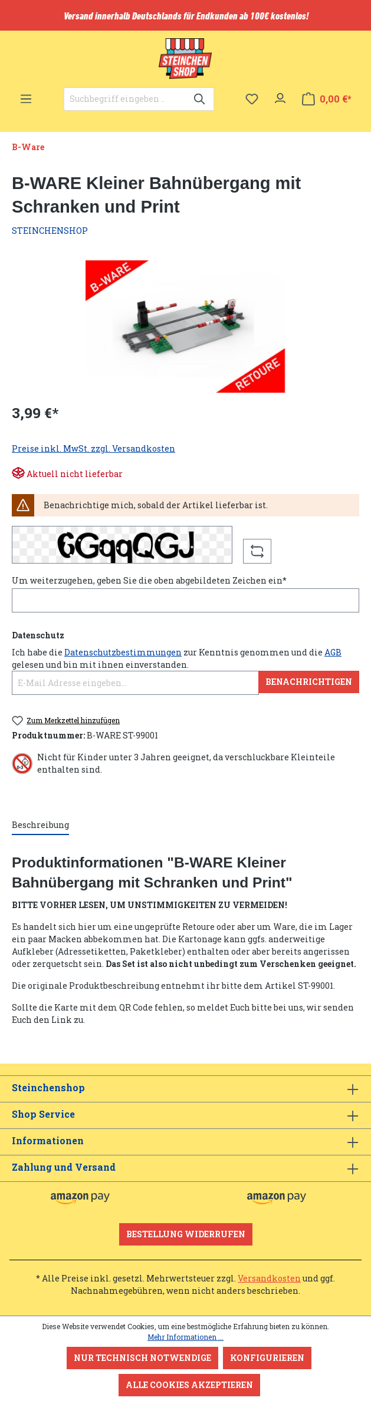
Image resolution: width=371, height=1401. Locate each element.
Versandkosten (269, 1278)
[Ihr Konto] (280, 95)
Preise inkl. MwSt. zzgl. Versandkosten (93, 448)
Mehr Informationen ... (185, 1337)
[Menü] (26, 95)
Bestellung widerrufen (185, 1234)
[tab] (40, 825)
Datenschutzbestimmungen (123, 652)
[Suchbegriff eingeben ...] (125, 99)
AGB (333, 652)
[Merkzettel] (252, 99)
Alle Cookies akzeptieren (189, 1384)
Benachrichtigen (308, 681)
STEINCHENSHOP (50, 230)
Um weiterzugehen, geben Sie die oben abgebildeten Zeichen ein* (149, 580)
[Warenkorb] (326, 99)
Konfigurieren (267, 1357)
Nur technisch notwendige (142, 1357)
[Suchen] (200, 99)
